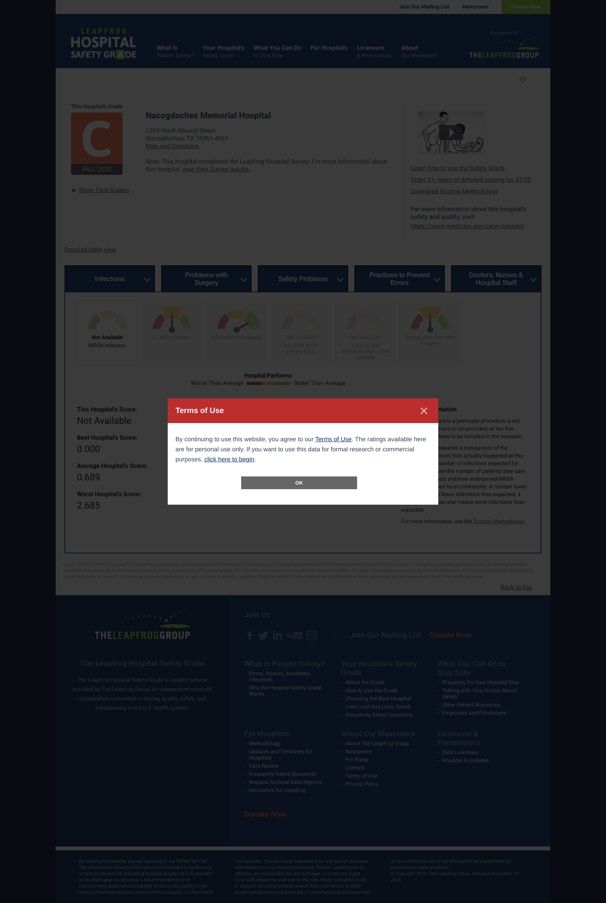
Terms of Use (333, 439)
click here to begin (229, 459)
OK (299, 483)
